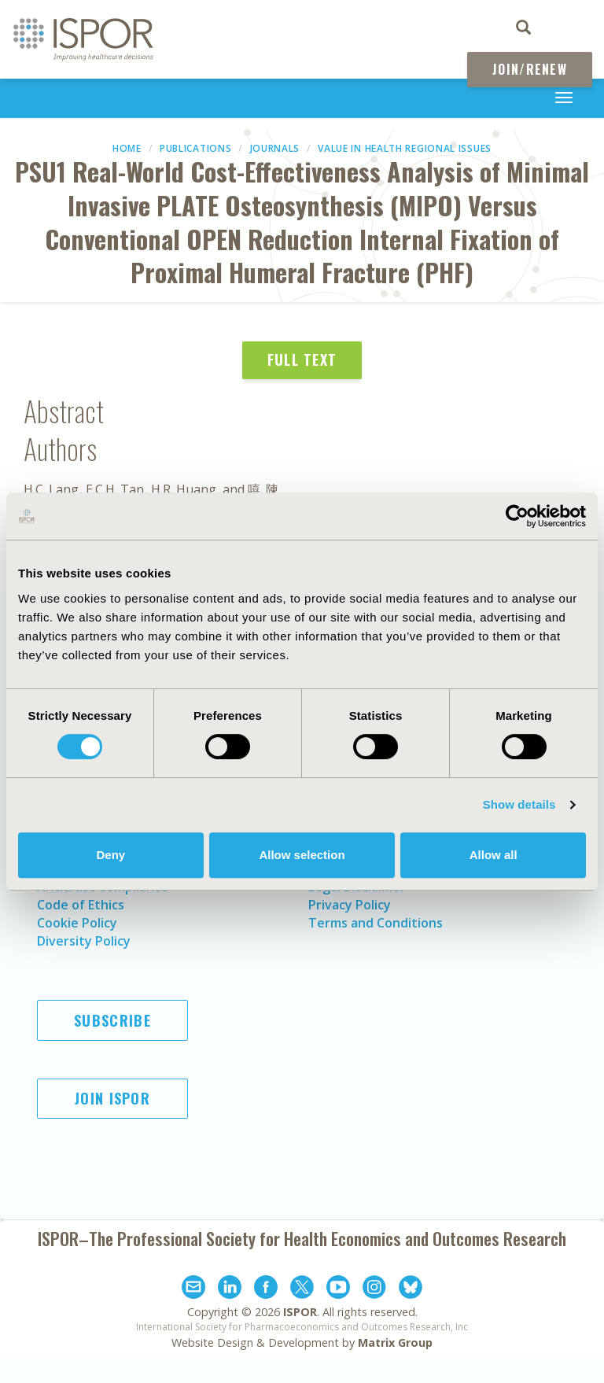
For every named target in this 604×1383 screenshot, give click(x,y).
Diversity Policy (84, 941)
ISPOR (300, 1311)
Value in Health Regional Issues (405, 148)
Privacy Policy (349, 904)
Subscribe (112, 1020)
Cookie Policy (77, 922)
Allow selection (301, 854)
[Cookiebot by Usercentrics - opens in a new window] (517, 516)
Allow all (493, 854)
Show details (519, 804)
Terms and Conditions (375, 922)
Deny (110, 854)
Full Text (302, 359)
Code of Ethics (80, 904)
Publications (195, 148)
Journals (275, 148)
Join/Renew (529, 69)
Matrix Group (395, 1342)
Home (127, 148)
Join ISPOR (112, 1098)
